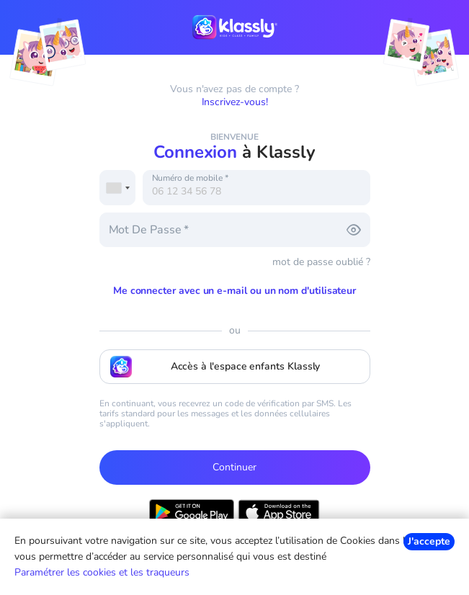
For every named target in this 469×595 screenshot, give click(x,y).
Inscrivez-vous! (235, 102)
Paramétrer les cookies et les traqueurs (101, 572)
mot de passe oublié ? (321, 262)
